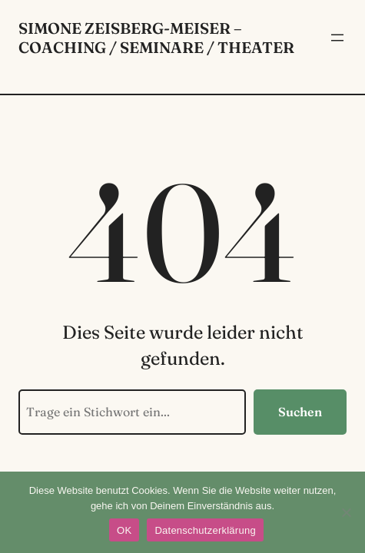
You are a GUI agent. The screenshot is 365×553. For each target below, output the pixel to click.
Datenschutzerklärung (204, 530)
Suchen (300, 411)
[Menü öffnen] (337, 37)
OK (124, 530)
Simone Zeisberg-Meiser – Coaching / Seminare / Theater (156, 37)
